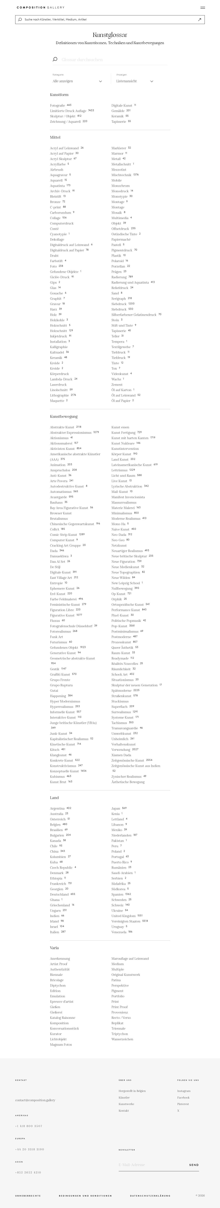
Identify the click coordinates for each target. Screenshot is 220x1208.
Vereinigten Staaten (130, 921)
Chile (56, 846)
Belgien (58, 824)
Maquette (59, 401)
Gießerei (56, 1012)
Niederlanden (124, 835)
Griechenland (62, 905)
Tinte (118, 363)
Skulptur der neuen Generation (137, 685)
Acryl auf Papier (64, 153)
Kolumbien (60, 857)
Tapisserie (121, 121)
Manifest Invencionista (128, 497)
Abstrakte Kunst (65, 427)
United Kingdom (127, 916)
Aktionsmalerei (64, 443)
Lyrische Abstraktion (130, 486)
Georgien (59, 889)
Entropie (59, 583)
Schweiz (121, 905)
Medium (118, 964)
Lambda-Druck (64, 379)
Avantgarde (62, 497)
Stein (117, 320)
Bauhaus (59, 502)
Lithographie (63, 395)
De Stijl (55, 567)
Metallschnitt (123, 164)
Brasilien (59, 830)
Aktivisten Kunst (65, 449)
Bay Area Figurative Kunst (71, 508)
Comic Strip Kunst (67, 535)
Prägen (119, 272)
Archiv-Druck (62, 191)
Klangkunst (61, 755)
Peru (117, 846)
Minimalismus (125, 513)
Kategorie (58, 74)
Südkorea (120, 889)
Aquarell (58, 180)
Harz (56, 309)
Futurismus (61, 642)
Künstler (124, 1098)
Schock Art (123, 674)
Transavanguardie (127, 728)
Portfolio (118, 996)
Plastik (119, 255)
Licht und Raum (127, 475)
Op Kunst (121, 594)
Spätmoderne (126, 690)
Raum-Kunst (123, 653)
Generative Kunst (65, 653)
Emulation (57, 996)
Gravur (57, 304)
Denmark (59, 873)
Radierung (122, 277)
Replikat (118, 1023)
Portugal (120, 857)
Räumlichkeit (124, 669)
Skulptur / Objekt (66, 116)
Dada (57, 551)
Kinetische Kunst (65, 744)
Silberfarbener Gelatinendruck (137, 315)
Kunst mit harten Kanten (133, 438)
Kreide (56, 363)
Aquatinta (60, 186)
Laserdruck (58, 384)
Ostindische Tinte (126, 234)
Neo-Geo (121, 540)
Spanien (121, 894)
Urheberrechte (28, 1196)
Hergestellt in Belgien (132, 1091)
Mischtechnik (125, 175)
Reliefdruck (123, 288)
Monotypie (122, 196)
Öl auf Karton (123, 390)
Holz (56, 315)
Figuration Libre (65, 610)
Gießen (55, 1007)
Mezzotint (119, 170)
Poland (118, 851)
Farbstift (58, 261)
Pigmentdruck (125, 250)
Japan (119, 808)
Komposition (59, 1023)
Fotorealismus (63, 631)
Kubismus (60, 776)
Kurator (56, 1034)
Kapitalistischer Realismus (72, 739)
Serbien (119, 878)
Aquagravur (60, 175)
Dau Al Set (60, 561)
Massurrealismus (124, 502)
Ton (116, 368)
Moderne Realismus (129, 518)
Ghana (56, 900)
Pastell (118, 245)
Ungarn (58, 910)
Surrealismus (125, 712)
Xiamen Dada (121, 755)
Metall (119, 159)
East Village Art (64, 578)
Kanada (58, 841)
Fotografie (61, 105)
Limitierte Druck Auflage (72, 111)
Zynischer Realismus (129, 776)
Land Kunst (123, 459)
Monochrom (121, 186)
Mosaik (119, 212)
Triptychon (120, 1034)
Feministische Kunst (68, 604)
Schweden (122, 900)
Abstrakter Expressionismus (74, 432)
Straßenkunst (125, 696)
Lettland (119, 819)
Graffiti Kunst (63, 674)
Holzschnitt (60, 325)
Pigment (118, 991)
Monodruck (122, 191)
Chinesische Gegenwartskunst (75, 524)
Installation (60, 341)
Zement (117, 384)
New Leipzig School (127, 583)
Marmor (119, 153)
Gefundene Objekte (65, 272)
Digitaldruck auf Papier (69, 250)
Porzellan (121, 266)
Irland (57, 921)
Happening (61, 696)
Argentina (60, 808)
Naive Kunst (124, 529)
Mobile (117, 180)
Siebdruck (123, 304)
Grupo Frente (60, 680)
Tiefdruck (121, 352)
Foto (56, 266)
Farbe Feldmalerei (66, 599)
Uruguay (119, 927)
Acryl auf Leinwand (67, 148)
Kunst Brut (61, 782)
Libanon (119, 824)
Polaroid (120, 261)
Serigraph (122, 298)
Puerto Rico (122, 862)
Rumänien (122, 867)
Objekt (119, 223)
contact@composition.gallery (35, 1100)
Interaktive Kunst (66, 717)
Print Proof (120, 1007)
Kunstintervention (125, 449)
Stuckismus (120, 701)
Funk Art (56, 637)
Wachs (118, 379)
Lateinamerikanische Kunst (135, 465)
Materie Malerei (126, 508)
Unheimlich (123, 739)
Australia (59, 814)
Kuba (56, 862)
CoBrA (57, 529)
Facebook (183, 1098)
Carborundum (62, 212)
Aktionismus (61, 438)
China (57, 851)
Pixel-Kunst (123, 615)
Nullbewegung (125, 588)
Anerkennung (60, 958)
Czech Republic (63, 867)
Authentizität (60, 969)
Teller (118, 336)
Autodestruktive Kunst (68, 486)
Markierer (121, 148)
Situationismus (125, 680)
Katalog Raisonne (62, 1018)
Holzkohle (59, 320)
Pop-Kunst (123, 626)
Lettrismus (123, 470)
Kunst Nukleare (126, 443)
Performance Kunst (129, 610)
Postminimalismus (128, 631)
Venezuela (122, 932)
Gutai (54, 690)
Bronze (57, 202)
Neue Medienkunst (128, 567)
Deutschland (62, 894)
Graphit (57, 298)
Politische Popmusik (129, 621)
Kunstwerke (126, 1104)
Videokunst (122, 374)
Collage (58, 218)
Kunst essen (120, 427)
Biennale (56, 975)
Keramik (120, 116)
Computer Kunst (64, 540)
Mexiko (119, 830)
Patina (116, 980)
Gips (55, 282)
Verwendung (125, 750)
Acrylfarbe (59, 164)
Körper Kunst (125, 454)
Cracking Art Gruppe (68, 545)
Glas (55, 288)
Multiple (118, 969)
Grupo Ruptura (61, 685)
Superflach (123, 707)
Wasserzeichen (122, 1039)
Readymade (123, 658)
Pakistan (119, 841)
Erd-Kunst (61, 594)
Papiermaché (121, 239)
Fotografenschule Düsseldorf (74, 626)
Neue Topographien (128, 572)
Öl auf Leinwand (126, 395)
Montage (120, 202)
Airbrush (56, 170)
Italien (58, 932)
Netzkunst (119, 545)
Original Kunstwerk (126, 975)
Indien (57, 916)
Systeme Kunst (125, 717)
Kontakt (124, 1111)
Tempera (119, 341)
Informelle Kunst (65, 712)
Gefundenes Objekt (68, 647)
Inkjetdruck (61, 336)
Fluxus (57, 621)
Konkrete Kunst (65, 760)
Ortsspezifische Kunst (131, 604)
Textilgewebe (123, 347)
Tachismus (123, 723)
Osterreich (60, 819)
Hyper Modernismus (65, 701)
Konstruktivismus (66, 766)
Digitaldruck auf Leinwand (71, 245)
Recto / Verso (121, 1018)
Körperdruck (59, 374)
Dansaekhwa (61, 556)
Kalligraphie (59, 347)
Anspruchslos (63, 470)
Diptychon (58, 985)
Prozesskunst (125, 642)
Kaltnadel (59, 352)
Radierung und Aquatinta (133, 282)
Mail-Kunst (122, 492)
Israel (57, 927)
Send (194, 1165)
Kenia (117, 814)
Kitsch (57, 750)
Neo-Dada (122, 535)
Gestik (58, 669)
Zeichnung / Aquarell (68, 121)
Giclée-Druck (62, 277)
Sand (117, 293)
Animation (61, 465)
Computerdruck (62, 223)
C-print (58, 207)
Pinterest (183, 1104)
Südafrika (121, 884)
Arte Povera (62, 481)
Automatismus (64, 492)
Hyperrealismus (65, 707)
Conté (54, 229)
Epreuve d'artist (62, 1001)
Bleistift (58, 196)
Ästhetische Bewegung (128, 782)
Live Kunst (122, 481)
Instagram (183, 1091)
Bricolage (56, 980)
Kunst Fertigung (127, 432)
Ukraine (120, 910)
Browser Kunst (61, 513)
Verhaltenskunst (124, 744)
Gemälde (121, 111)
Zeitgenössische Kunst (132, 760)
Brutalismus (59, 518)
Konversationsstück (64, 1028)
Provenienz (120, 1012)
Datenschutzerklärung (150, 1196)
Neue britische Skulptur (132, 556)
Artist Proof (58, 964)
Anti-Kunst (61, 475)
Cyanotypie (60, 234)
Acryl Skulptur (63, 159)
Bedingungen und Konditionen (85, 1196)
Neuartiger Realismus (130, 551)
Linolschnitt (61, 390)
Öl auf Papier (123, 401)
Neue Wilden (123, 578)
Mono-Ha (120, 524)
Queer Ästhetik (125, 647)
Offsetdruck (124, 229)
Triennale (118, 1028)
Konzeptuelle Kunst (68, 771)
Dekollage (57, 239)
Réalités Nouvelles (127, 664)
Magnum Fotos (61, 1044)
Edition (55, 991)
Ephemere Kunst (65, 588)
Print (115, 1001)
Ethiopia (58, 878)
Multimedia (122, 218)
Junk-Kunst (61, 733)
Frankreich (61, 884)
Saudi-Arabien (124, 873)
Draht (54, 255)
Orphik (119, 599)
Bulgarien (60, 835)
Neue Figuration (127, 561)
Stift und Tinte (124, 325)
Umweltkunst (125, 733)
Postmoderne (125, 637)
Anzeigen (121, 74)
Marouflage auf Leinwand (130, 958)
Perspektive (120, 985)
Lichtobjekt (58, 1039)
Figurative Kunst (66, 615)
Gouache (58, 293)
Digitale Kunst (124, 105)
